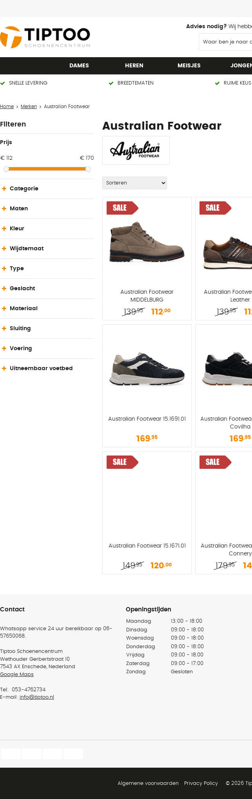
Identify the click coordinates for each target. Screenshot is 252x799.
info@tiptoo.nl (37, 697)
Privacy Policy (201, 783)
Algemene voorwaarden (148, 783)
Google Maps (17, 674)
